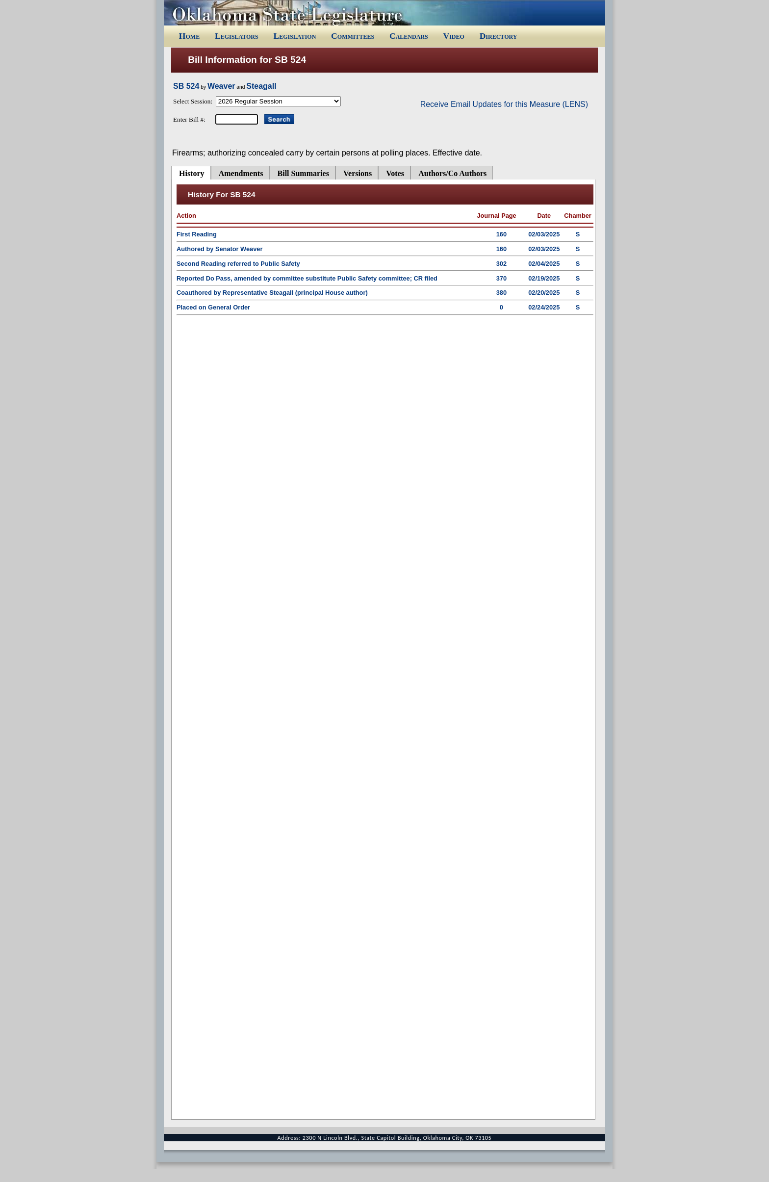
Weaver (221, 86)
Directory (498, 36)
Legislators (236, 36)
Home (189, 36)
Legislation (294, 36)
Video (453, 36)
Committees (352, 36)
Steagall (261, 86)
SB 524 (186, 86)
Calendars (408, 36)
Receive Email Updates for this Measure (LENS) (504, 104)
